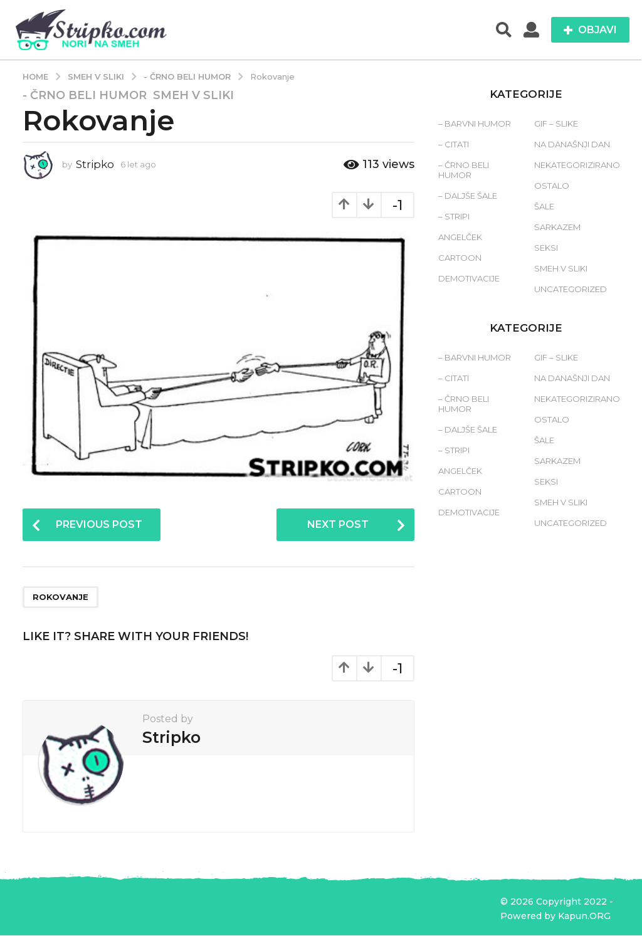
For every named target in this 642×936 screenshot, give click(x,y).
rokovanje (60, 597)
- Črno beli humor (85, 95)
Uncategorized (570, 289)
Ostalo (551, 186)
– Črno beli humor (463, 170)
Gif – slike (556, 123)
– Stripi (454, 216)
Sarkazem (557, 227)
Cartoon (460, 258)
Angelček (460, 237)
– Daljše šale (467, 196)
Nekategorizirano (577, 165)
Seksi (546, 248)
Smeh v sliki (193, 95)
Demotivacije (469, 278)
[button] (504, 30)
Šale (544, 206)
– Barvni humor (474, 123)
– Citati (453, 144)
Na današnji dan (572, 144)
